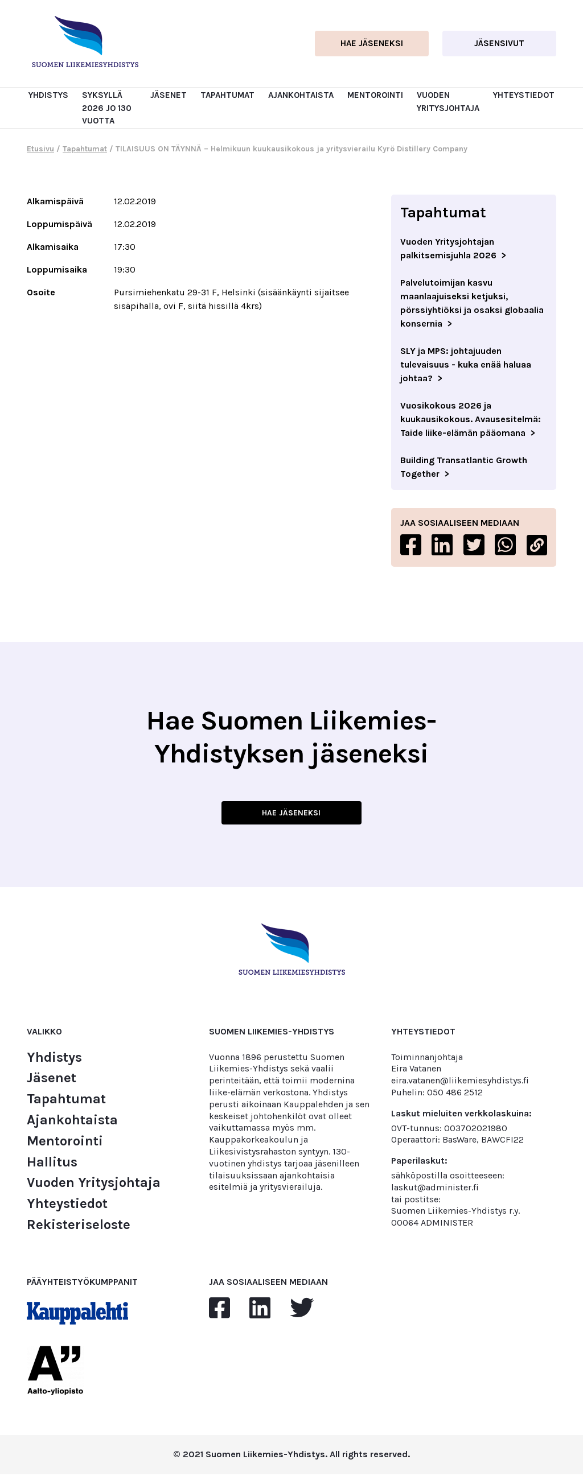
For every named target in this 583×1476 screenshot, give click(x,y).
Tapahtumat (227, 95)
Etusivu (40, 149)
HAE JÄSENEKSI (291, 814)
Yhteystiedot (524, 95)
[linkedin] (259, 1310)
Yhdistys (48, 95)
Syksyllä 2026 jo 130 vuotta (107, 108)
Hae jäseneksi (371, 43)
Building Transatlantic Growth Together (463, 467)
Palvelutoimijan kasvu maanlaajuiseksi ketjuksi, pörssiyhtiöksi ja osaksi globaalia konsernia (472, 303)
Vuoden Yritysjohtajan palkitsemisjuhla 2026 (448, 248)
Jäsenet (168, 95)
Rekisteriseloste (78, 1226)
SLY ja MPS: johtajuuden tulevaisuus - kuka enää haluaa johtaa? (465, 364)
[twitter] (302, 1310)
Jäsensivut (499, 43)
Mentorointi (375, 95)
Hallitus (52, 1164)
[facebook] (219, 1310)
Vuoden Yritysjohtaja (94, 1184)
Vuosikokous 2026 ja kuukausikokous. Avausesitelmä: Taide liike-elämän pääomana (470, 419)
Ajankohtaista (301, 95)
